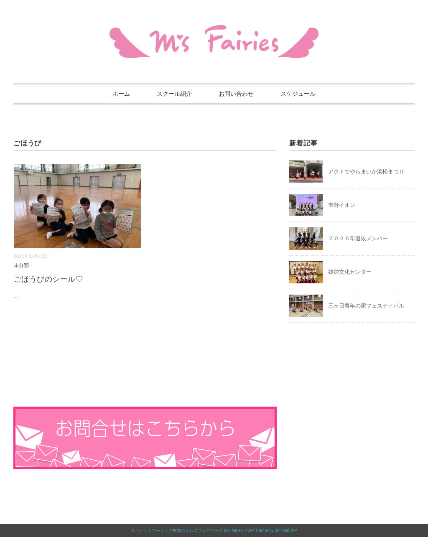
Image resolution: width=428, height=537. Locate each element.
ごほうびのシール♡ (49, 279)
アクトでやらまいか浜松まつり (366, 171)
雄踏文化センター (350, 272)
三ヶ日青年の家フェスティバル (366, 306)
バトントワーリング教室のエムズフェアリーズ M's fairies (188, 530)
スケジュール (298, 93)
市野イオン (341, 205)
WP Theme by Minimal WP (272, 530)
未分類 (21, 265)
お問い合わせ (236, 93)
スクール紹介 (174, 93)
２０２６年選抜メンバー (358, 238)
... (16, 296)
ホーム (121, 93)
